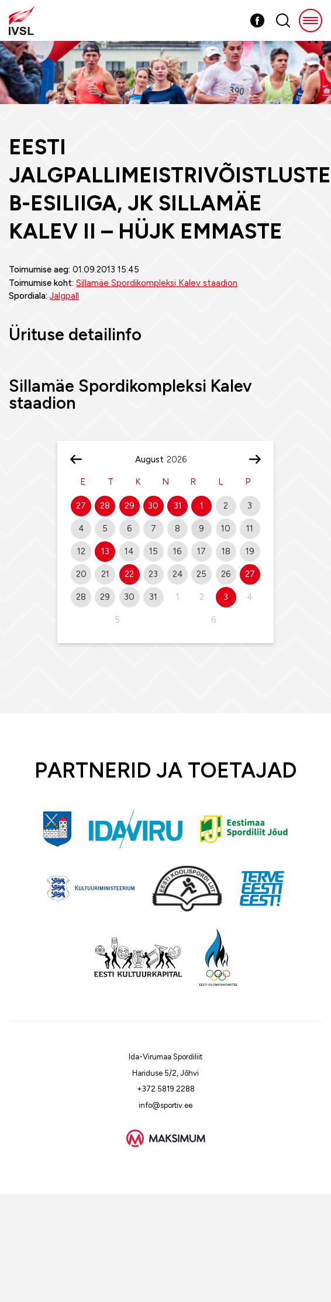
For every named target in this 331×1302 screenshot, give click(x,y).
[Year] (181, 460)
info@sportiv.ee (165, 1105)
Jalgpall (64, 296)
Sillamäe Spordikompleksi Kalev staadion (156, 283)
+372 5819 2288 (166, 1089)
